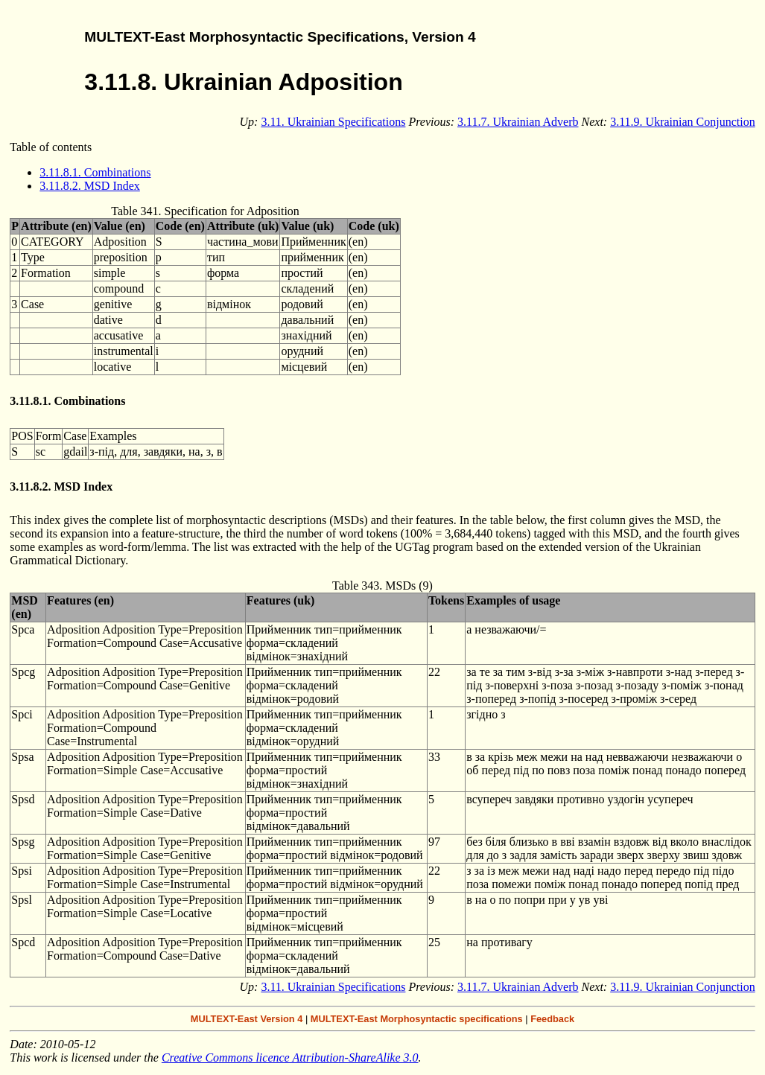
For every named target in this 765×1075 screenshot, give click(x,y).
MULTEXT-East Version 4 (247, 1018)
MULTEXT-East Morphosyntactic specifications (417, 1018)
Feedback (552, 1018)
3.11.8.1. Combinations (94, 172)
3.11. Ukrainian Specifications (333, 121)
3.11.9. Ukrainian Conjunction (682, 121)
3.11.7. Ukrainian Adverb (517, 121)
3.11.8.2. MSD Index (89, 185)
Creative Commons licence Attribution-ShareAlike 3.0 (290, 1057)
